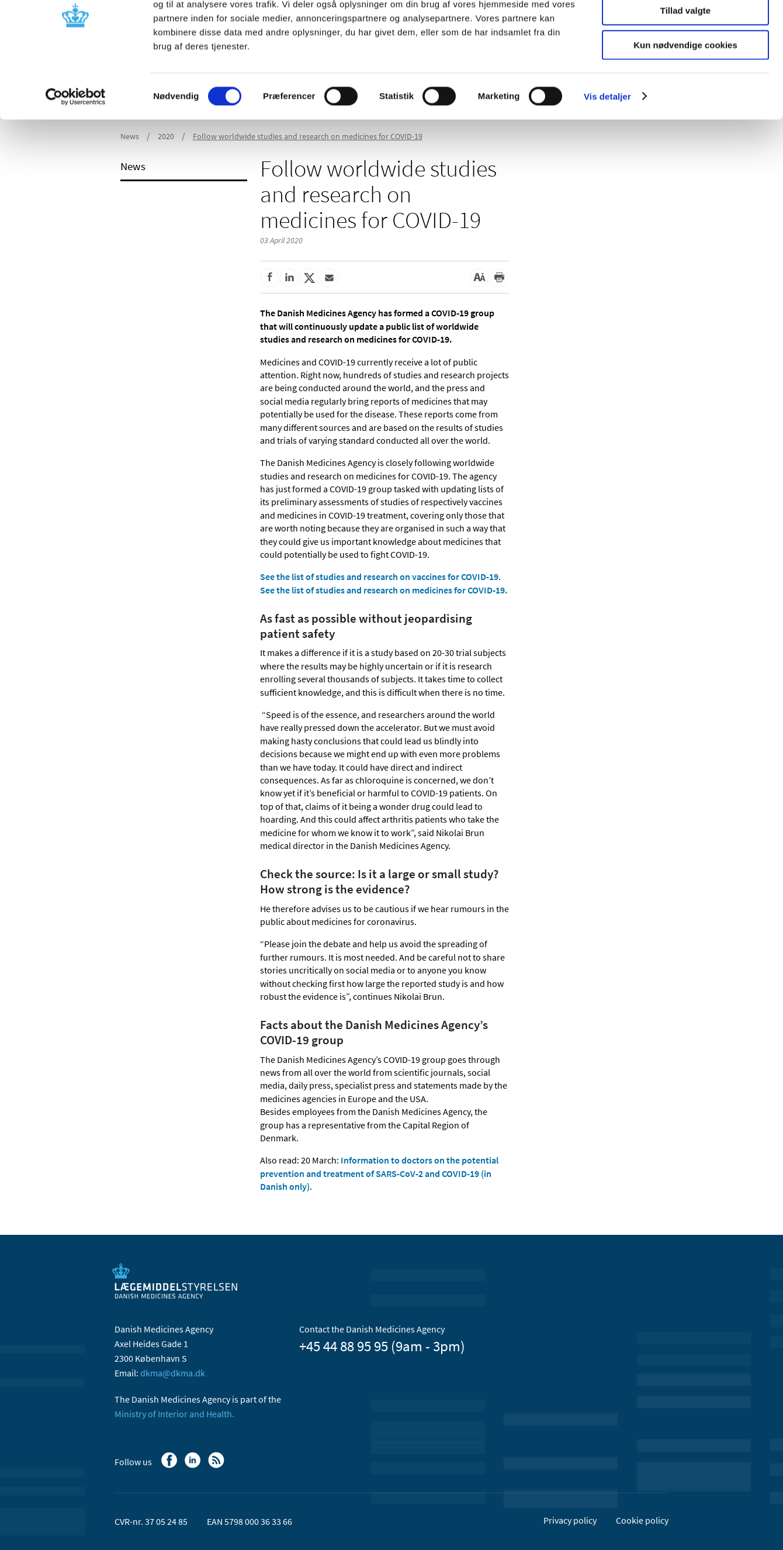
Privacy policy (570, 1520)
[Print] (499, 277)
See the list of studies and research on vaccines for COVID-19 (379, 576)
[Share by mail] (329, 277)
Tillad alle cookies (685, 29)
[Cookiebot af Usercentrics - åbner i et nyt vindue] (76, 149)
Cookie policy (642, 1520)
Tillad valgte (685, 63)
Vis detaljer (607, 149)
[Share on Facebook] (269, 277)
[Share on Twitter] (309, 277)
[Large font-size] (479, 277)
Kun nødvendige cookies (685, 97)
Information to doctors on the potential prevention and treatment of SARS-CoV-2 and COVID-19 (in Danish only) (379, 1173)
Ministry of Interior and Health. (174, 1414)
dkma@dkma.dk (172, 1373)
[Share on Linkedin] (289, 277)
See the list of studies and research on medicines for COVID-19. (383, 590)
